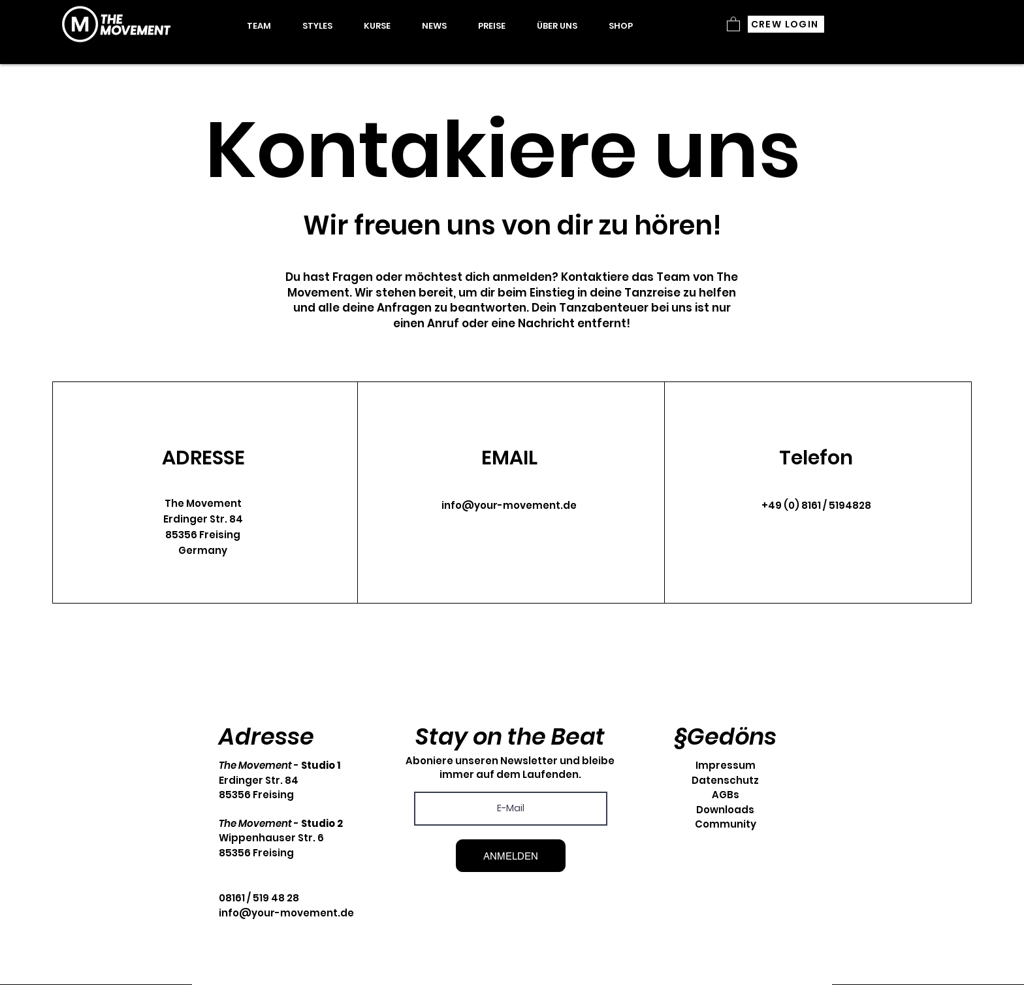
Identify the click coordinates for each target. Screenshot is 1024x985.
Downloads (725, 809)
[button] (377, 26)
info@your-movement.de (509, 505)
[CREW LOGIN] (786, 24)
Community (725, 824)
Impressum (726, 765)
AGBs (725, 794)
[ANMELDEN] (511, 855)
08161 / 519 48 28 (259, 898)
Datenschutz (725, 780)
